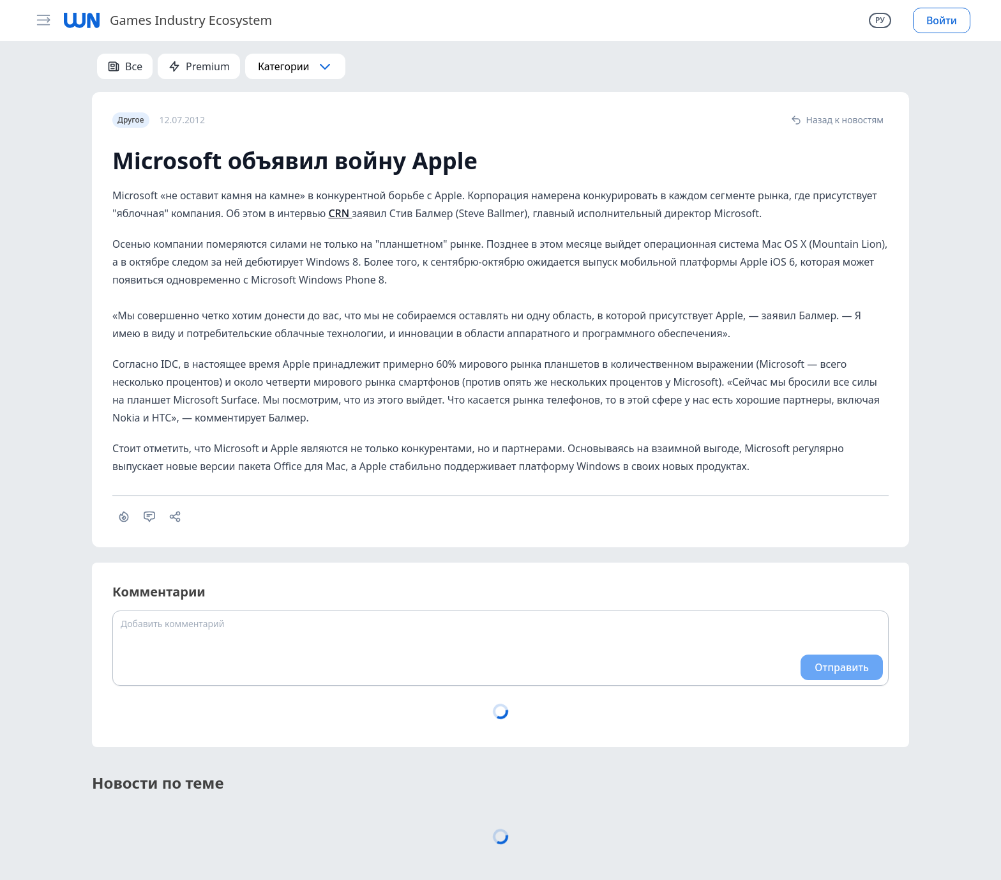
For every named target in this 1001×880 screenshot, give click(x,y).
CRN (340, 213)
